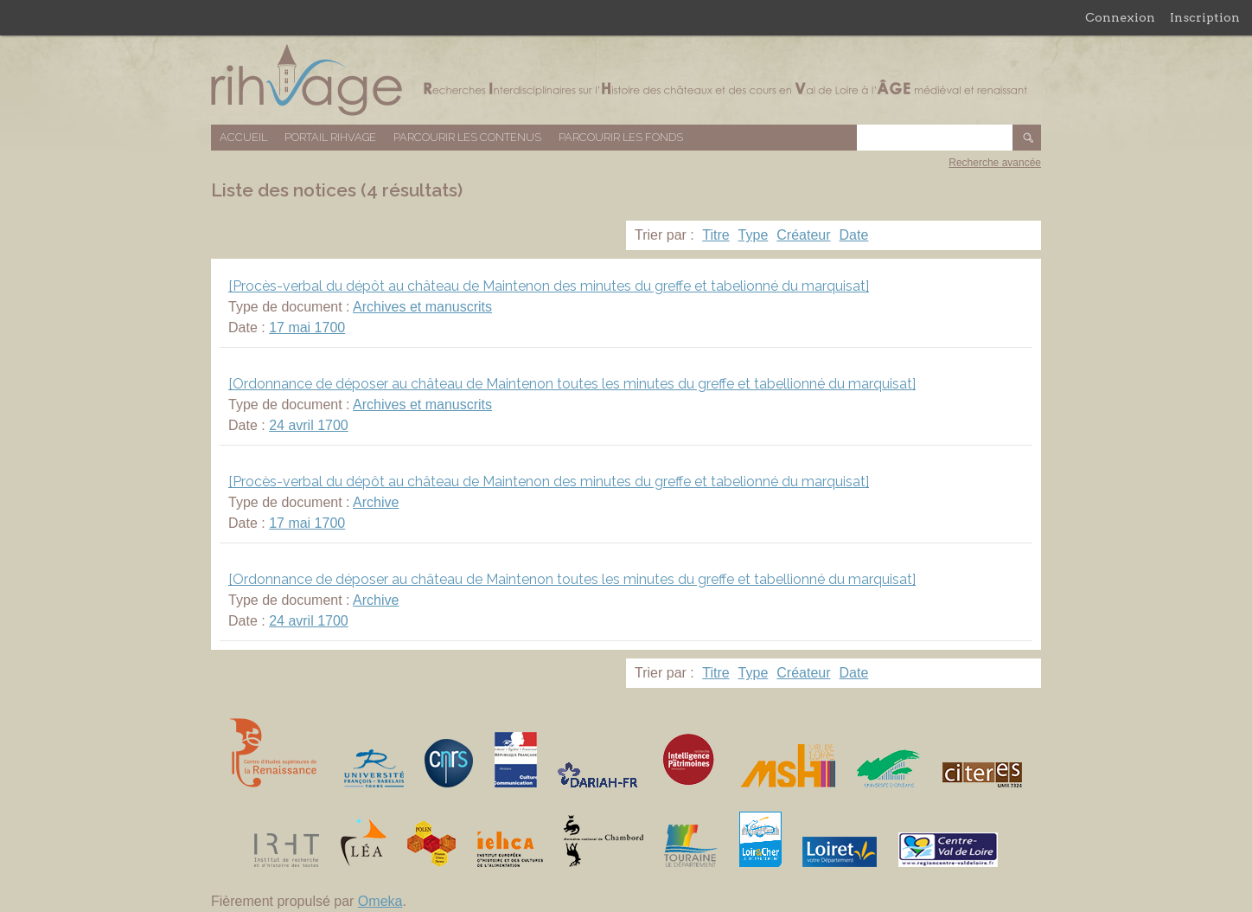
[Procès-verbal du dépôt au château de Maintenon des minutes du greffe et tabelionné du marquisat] (548, 286)
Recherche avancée (995, 163)
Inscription (1205, 17)
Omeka (380, 901)
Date (854, 235)
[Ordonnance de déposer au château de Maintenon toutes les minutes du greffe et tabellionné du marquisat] (572, 384)
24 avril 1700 (308, 425)
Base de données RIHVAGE (626, 80)
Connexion (1120, 17)
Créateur (803, 235)
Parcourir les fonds (621, 137)
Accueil (243, 137)
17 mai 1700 (307, 327)
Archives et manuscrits (422, 306)
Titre (715, 235)
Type (753, 235)
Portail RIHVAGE (330, 137)
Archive (376, 502)
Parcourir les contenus (467, 137)
